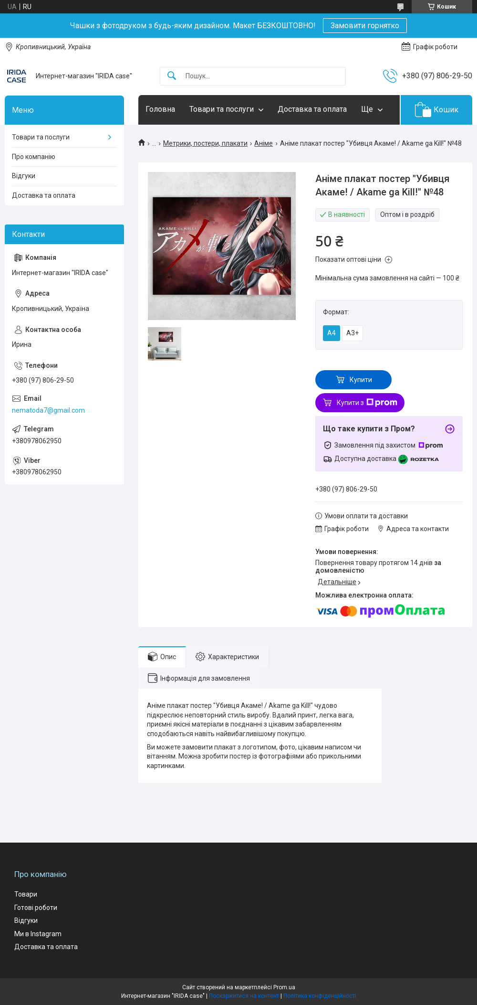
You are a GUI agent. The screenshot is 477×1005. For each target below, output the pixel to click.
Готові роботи (35, 907)
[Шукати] (171, 76)
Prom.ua (284, 987)
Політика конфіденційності (319, 996)
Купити (361, 380)
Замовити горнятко (365, 25)
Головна (160, 109)
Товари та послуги (221, 109)
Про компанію (33, 156)
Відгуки (23, 176)
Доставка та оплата (312, 109)
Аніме (263, 143)
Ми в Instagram (38, 934)
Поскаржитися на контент (244, 996)
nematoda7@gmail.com (48, 410)
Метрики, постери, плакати (205, 143)
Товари (25, 894)
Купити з (367, 402)
